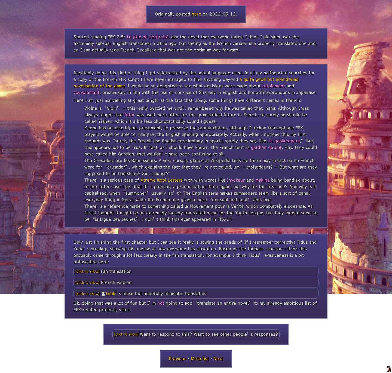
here (196, 14)
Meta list (200, 358)
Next (218, 358)
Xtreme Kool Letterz (161, 180)
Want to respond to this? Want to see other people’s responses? (209, 334)
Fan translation (116, 271)
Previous (177, 358)
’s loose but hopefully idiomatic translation (154, 293)
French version (116, 282)
